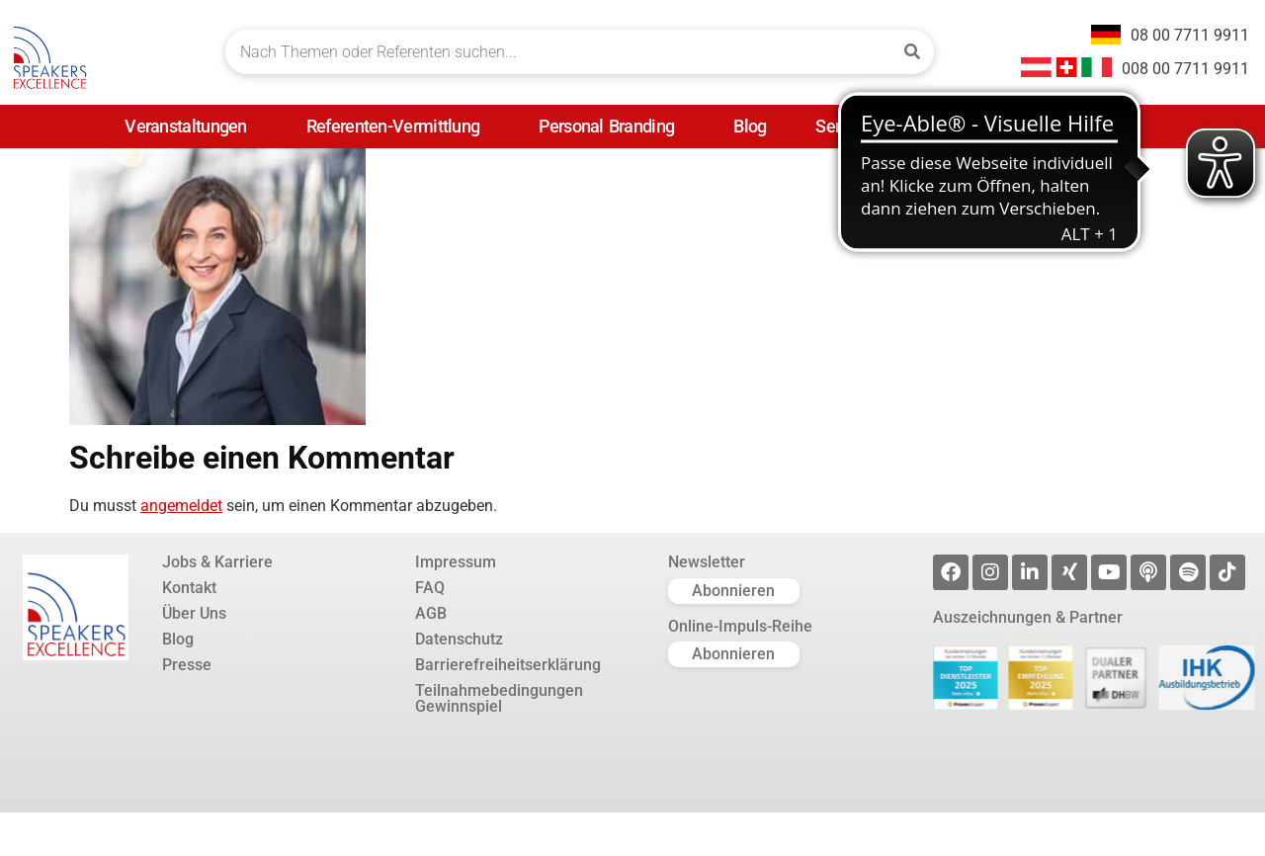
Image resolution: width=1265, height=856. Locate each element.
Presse (955, 126)
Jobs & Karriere (217, 562)
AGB (431, 614)
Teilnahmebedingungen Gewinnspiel (499, 699)
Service (847, 126)
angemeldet (181, 505)
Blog (749, 126)
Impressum (455, 562)
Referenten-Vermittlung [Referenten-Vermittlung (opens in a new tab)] (398, 126)
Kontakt (189, 588)
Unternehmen (1084, 126)
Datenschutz (459, 639)
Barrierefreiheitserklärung (508, 665)
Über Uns (194, 614)
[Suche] (911, 52)
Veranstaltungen (191, 126)
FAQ (430, 588)
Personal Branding (611, 126)
